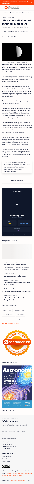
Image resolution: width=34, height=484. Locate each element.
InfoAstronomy (6, 457)
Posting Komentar (17, 180)
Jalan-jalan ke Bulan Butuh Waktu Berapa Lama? (15, 299)
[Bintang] (19, 319)
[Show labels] (11, 323)
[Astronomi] (14, 262)
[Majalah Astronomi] (15, 12)
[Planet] (20, 314)
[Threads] (24, 432)
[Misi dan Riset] (8, 314)
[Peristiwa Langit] (26, 12)
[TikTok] (18, 432)
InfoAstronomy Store (8, 459)
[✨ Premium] (5, 12)
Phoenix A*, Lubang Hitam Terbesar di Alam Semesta (17, 284)
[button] (28, 7)
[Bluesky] (13, 432)
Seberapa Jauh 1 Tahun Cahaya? (15, 264)
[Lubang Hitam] (15, 280)
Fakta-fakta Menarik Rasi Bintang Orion (17, 291)
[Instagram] (4, 432)
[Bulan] (12, 273)
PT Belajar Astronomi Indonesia (20, 480)
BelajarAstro (6, 461)
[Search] (31, 7)
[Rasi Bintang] (14, 289)
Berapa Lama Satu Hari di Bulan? (15, 276)
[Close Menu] (31, 2)
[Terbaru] (7, 310)
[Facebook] (6, 434)
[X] (9, 432)
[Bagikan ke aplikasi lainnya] (18, 37)
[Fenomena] (19, 310)
